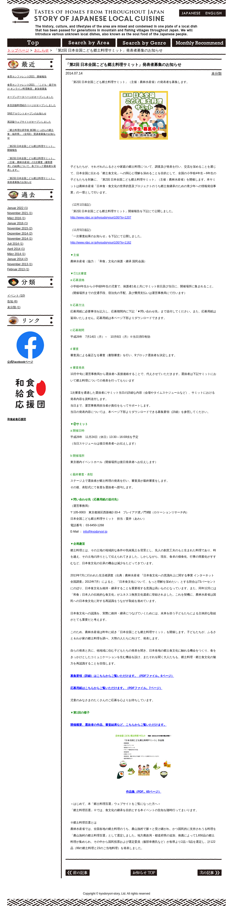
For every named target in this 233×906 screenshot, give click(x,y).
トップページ (18, 50)
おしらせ (41, 50)
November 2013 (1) (19, 264)
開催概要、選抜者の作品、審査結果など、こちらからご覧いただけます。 (118, 724)
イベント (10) (16, 295)
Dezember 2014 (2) (19, 233)
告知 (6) (12, 301)
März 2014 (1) (16, 254)
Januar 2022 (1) (17, 208)
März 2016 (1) (16, 218)
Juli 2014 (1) (15, 243)
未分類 (216, 73)
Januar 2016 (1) (17, 223)
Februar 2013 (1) (18, 269)
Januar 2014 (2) (17, 259)
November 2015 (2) (19, 228)
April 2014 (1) (16, 249)
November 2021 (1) (19, 213)
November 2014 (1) (19, 238)
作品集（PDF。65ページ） (143, 791)
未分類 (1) (13, 307)
